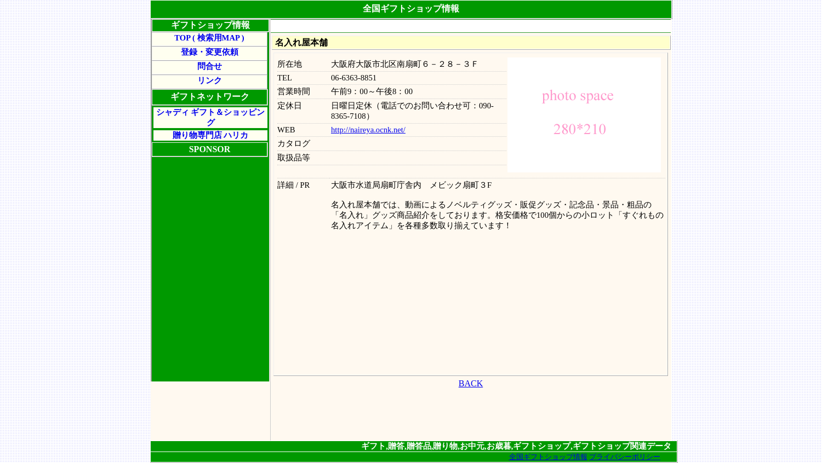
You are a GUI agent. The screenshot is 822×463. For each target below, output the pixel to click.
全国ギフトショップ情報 (548, 457)
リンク (209, 80)
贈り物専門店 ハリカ (211, 135)
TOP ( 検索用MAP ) (209, 37)
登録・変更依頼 (209, 52)
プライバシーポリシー (624, 457)
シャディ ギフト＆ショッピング (210, 117)
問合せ (209, 66)
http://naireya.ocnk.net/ (368, 129)
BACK (471, 383)
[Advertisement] (470, 26)
